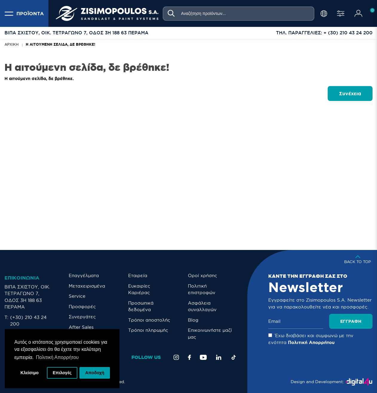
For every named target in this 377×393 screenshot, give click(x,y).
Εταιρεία (137, 275)
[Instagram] (176, 357)
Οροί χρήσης (202, 275)
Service (77, 296)
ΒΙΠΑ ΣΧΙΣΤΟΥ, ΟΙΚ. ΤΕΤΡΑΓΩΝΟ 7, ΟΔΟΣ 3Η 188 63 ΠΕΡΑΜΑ (27, 297)
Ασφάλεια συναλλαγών (202, 306)
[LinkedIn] (219, 357)
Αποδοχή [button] (94, 372)
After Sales (81, 327)
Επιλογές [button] (62, 372)
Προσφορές (82, 306)
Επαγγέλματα (84, 275)
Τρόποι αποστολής (149, 320)
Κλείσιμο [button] (30, 372)
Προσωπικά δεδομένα (141, 306)
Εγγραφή (350, 321)
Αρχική (11, 44)
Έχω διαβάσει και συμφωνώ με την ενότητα (310, 339)
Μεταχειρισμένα (87, 285)
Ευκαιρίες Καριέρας (139, 289)
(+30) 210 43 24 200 (28, 321)
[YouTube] (203, 357)
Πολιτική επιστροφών (201, 289)
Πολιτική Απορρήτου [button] (57, 357)
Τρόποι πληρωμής (148, 330)
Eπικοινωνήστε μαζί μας (210, 334)
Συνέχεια (350, 93)
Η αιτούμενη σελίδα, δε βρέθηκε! (60, 44)
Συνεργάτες (82, 316)
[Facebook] (189, 357)
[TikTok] (234, 357)
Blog (193, 320)
